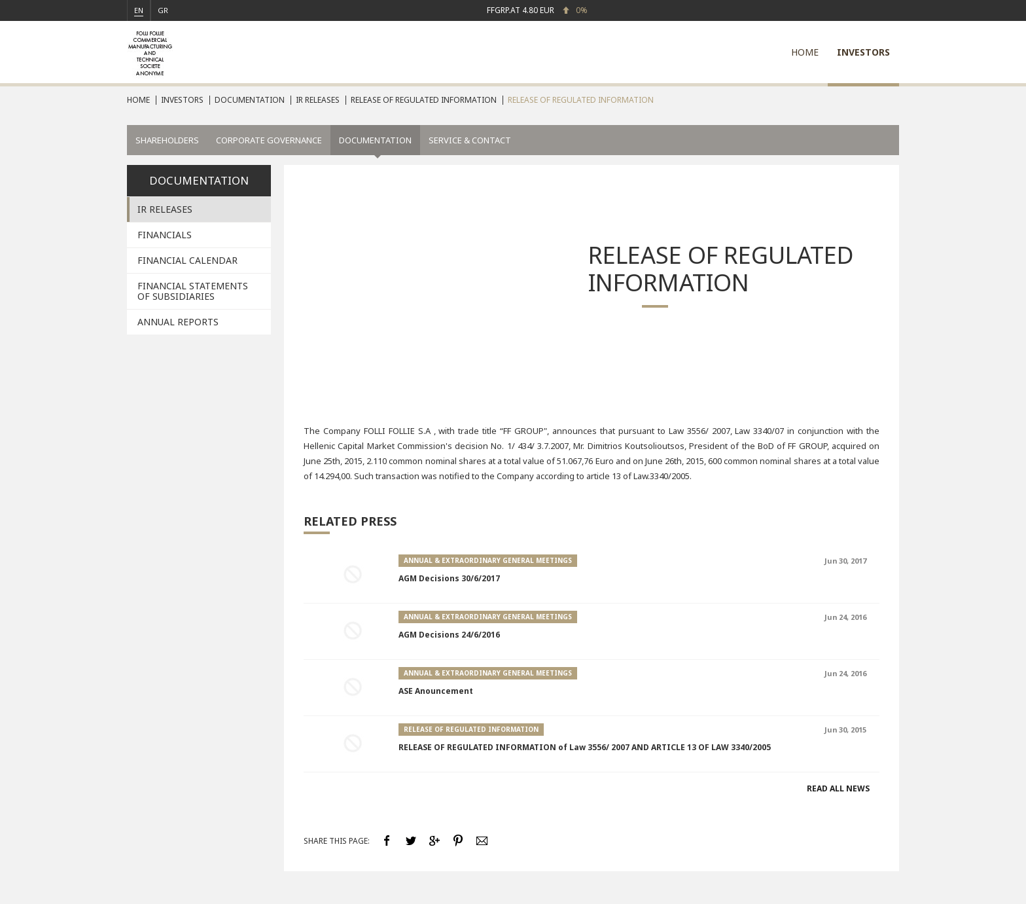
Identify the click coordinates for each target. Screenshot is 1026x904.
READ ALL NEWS (838, 788)
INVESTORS (863, 52)
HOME (805, 52)
